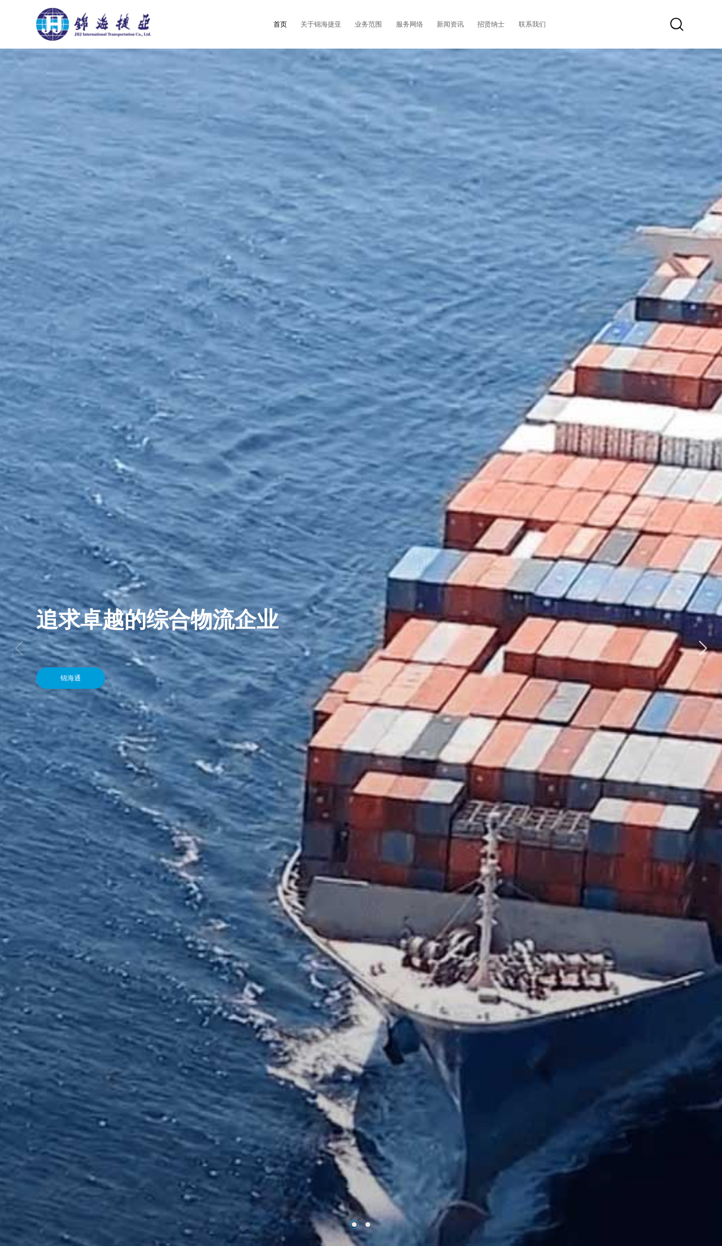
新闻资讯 (450, 24)
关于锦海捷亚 (321, 24)
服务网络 (409, 24)
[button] (702, 648)
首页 (280, 24)
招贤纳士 (490, 24)
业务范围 (368, 24)
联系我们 (532, 24)
